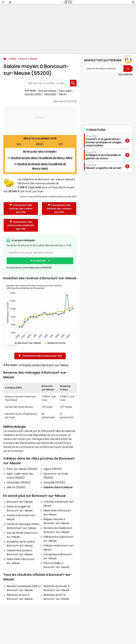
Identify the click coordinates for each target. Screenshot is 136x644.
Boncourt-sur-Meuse (20, 501)
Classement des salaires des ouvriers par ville (59, 208)
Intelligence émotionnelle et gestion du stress (103, 155)
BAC (19, 144)
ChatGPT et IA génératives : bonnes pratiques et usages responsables (104, 141)
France (23, 59)
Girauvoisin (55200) (18, 482)
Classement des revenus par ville (40, 356)
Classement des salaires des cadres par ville (21, 208)
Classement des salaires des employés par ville (20, 225)
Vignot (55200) (52, 469)
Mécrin (62, 94)
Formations (95, 129)
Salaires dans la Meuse (57, 487)
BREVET (40, 144)
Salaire (13, 59)
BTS (61, 144)
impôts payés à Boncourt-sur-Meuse (45, 365)
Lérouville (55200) (54, 482)
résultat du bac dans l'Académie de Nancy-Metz (41, 157)
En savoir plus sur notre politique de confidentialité (29, 267)
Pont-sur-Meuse (47, 90)
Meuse (33, 59)
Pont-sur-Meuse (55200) (22, 469)
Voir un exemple (125, 74)
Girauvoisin (50, 94)
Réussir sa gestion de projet (103, 166)
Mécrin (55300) (16, 487)
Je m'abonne (38, 261)
